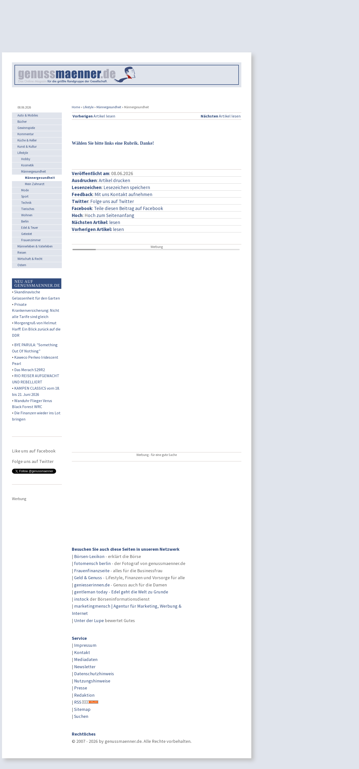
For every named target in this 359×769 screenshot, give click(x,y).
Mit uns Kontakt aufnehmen (123, 194)
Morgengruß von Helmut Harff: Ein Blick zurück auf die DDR (36, 329)
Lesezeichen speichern (126, 187)
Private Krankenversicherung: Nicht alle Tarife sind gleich (35, 310)
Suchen (81, 716)
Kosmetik (27, 165)
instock (81, 599)
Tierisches (27, 209)
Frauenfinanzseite (91, 570)
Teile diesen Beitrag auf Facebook (128, 208)
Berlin (25, 221)
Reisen (21, 252)
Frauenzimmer (31, 240)
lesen (98, 229)
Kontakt (82, 652)
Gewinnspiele (26, 128)
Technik (26, 203)
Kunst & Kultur (27, 146)
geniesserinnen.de (92, 585)
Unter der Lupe (89, 620)
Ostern (21, 265)
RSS (77, 702)
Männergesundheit (108, 107)
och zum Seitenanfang (111, 215)
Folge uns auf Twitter (112, 201)
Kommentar (25, 134)
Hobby (25, 159)
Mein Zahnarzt (34, 184)
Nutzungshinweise (92, 681)
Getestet (26, 234)
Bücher (22, 121)
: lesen (96, 222)
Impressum (85, 645)
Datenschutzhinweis (94, 673)
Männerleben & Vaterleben (35, 246)
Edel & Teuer (29, 227)
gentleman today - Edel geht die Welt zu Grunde (121, 592)
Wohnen (26, 215)
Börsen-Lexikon (89, 556)
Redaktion (84, 695)
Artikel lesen (94, 115)
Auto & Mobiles (27, 115)
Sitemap (82, 709)
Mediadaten (85, 659)
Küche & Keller (27, 140)
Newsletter (84, 666)
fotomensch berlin (92, 563)
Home (76, 107)
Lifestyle (88, 107)
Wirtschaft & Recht (29, 259)
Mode (25, 190)
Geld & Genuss (88, 577)
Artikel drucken (114, 180)
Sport (24, 196)
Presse (80, 688)
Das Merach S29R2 (29, 369)
